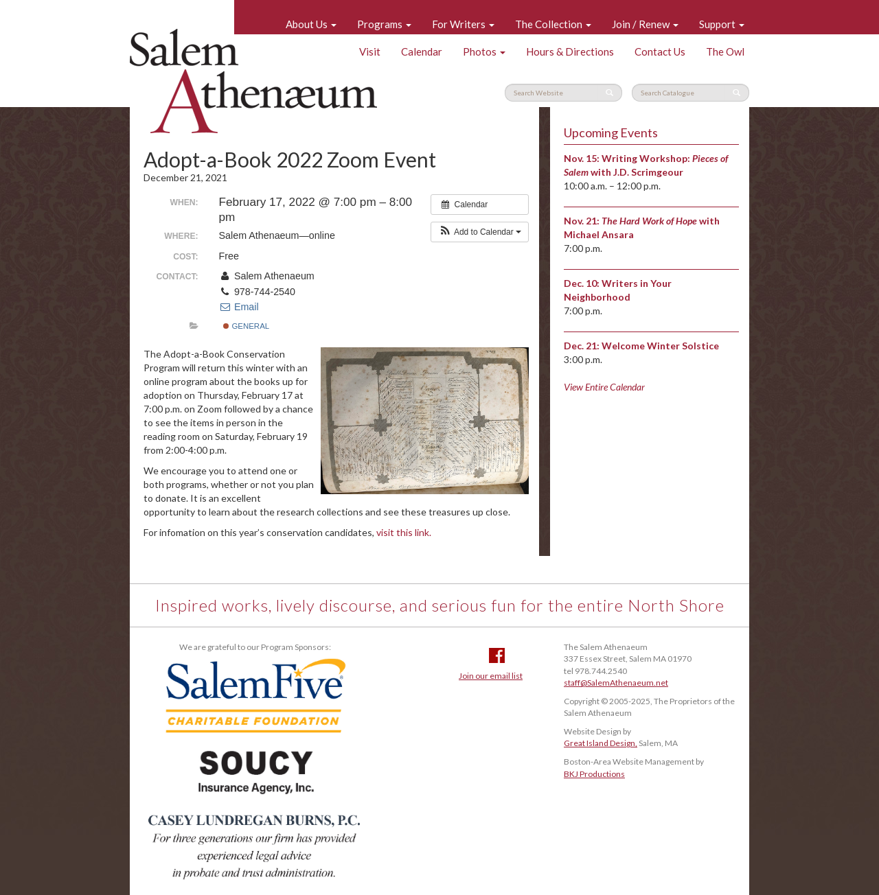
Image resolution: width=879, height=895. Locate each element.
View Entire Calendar (604, 387)
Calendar (421, 51)
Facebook (497, 655)
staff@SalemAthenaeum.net (616, 682)
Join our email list (491, 676)
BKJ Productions (594, 774)
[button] (479, 232)
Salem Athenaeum (253, 81)
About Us (311, 24)
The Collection (553, 24)
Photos (484, 51)
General (246, 326)
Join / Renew (645, 24)
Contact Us (660, 51)
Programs (384, 24)
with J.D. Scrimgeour (637, 172)
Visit (369, 51)
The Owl (725, 51)
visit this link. (403, 532)
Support (721, 24)
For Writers (463, 24)
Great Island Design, (600, 743)
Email (239, 306)
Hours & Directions (570, 51)
